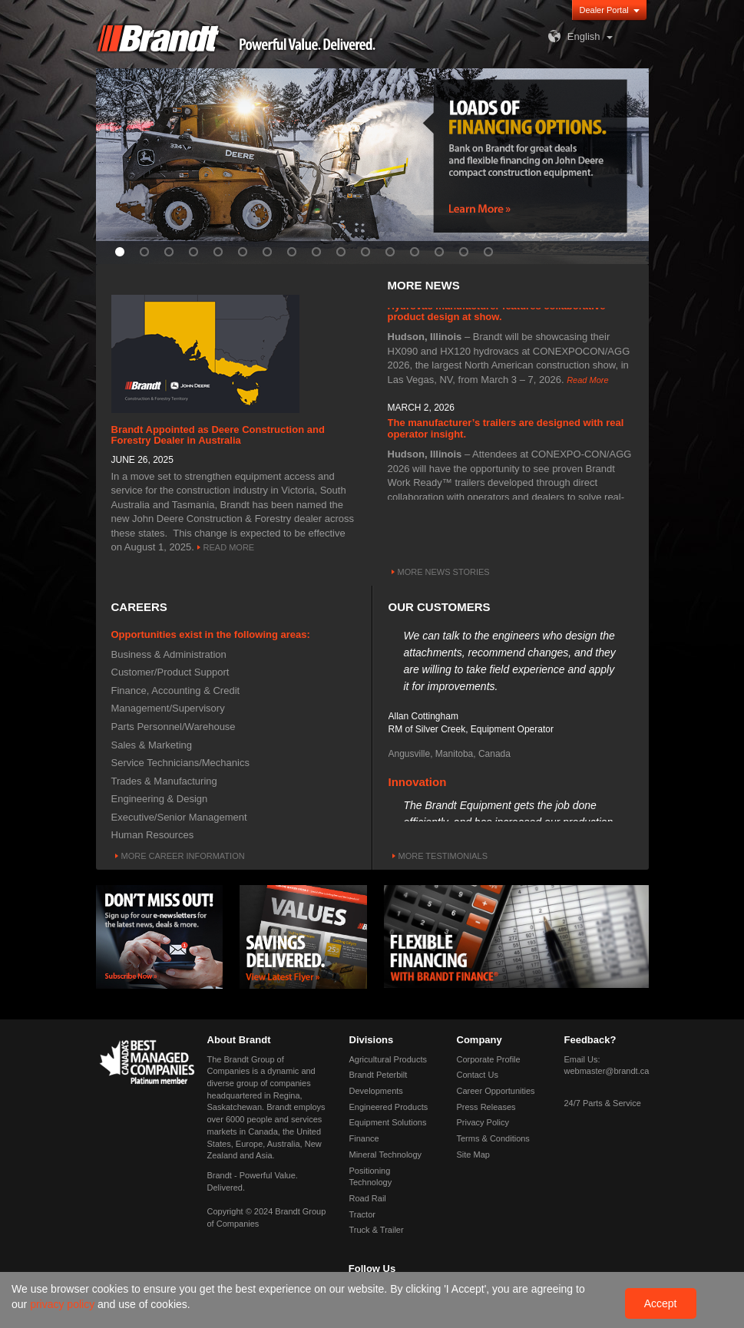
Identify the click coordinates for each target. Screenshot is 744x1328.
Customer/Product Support (170, 672)
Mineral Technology (385, 1154)
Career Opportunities (496, 1090)
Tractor (362, 1214)
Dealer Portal (604, 10)
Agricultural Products (388, 1059)
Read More (229, 547)
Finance (364, 1138)
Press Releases (486, 1107)
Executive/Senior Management (179, 817)
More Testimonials (443, 856)
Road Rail (367, 1198)
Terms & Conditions (493, 1138)
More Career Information (183, 856)
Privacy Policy (483, 1122)
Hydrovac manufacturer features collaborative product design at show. (497, 313)
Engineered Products (388, 1107)
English (572, 36)
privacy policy (64, 1304)
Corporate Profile (489, 1059)
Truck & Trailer (376, 1229)
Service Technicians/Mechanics (180, 762)
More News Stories (444, 571)
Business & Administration (169, 654)
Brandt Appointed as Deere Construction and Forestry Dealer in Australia (218, 435)
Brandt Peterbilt (378, 1074)
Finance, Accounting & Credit (175, 690)
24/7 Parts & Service (602, 1103)
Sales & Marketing (152, 745)
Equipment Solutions (388, 1122)
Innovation (418, 784)
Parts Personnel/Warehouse (173, 726)
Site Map (473, 1154)
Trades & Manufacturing (164, 781)
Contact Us (477, 1074)
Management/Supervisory (168, 708)
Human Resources (152, 835)
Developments (376, 1090)
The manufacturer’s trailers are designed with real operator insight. (506, 430)
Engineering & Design (159, 798)
